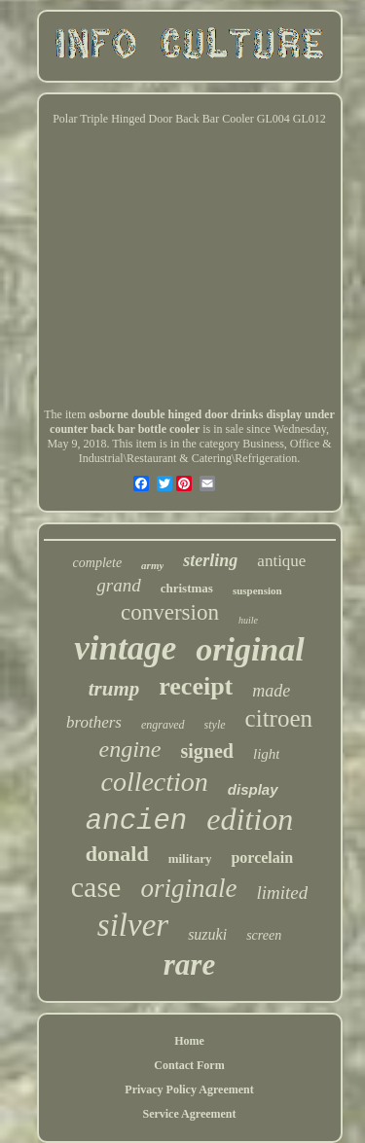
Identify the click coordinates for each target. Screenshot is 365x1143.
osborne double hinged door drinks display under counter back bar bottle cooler (192, 422)
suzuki (207, 934)
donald (117, 853)
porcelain (262, 857)
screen (263, 935)
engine (130, 749)
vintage (125, 648)
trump (114, 688)
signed (207, 751)
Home (189, 1041)
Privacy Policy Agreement (189, 1089)
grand (118, 585)
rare (189, 964)
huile (248, 620)
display (253, 789)
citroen (278, 718)
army (152, 565)
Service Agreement (189, 1114)
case (96, 887)
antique (281, 561)
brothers (94, 722)
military (190, 858)
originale (188, 888)
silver (132, 925)
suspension (257, 590)
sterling (210, 560)
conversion (170, 612)
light (266, 754)
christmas (187, 588)
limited (282, 892)
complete (98, 562)
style (215, 725)
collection (153, 782)
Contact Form (189, 1065)
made (271, 690)
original (250, 649)
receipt (196, 686)
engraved (163, 725)
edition (249, 819)
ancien (136, 821)
